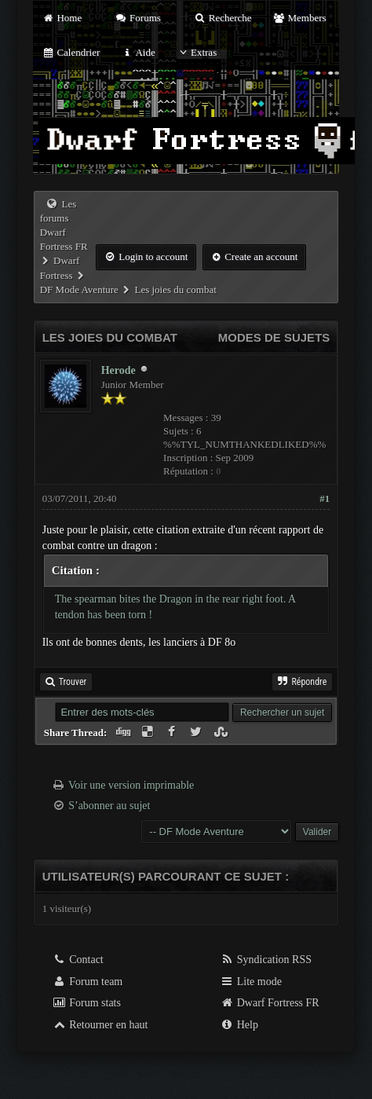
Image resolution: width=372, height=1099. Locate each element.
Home (62, 18)
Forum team (88, 981)
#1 (324, 498)
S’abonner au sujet (109, 805)
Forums (137, 18)
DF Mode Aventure (79, 289)
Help (239, 1025)
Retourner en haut (100, 1025)
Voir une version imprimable (131, 785)
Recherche (223, 18)
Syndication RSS (266, 959)
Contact (78, 959)
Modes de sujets (274, 337)
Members (299, 18)
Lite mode (251, 981)
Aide (138, 52)
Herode (118, 370)
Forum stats (87, 1003)
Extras (197, 52)
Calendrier (71, 52)
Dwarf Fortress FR (269, 1003)
